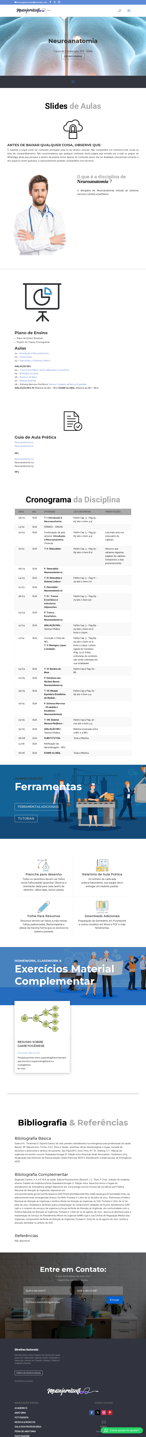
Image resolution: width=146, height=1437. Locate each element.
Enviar (115, 1300)
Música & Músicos (25, 1422)
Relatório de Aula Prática (88, 883)
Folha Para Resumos (58, 905)
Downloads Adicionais (88, 905)
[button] (122, 1430)
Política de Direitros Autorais (29, 1373)
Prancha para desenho (58, 883)
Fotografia (21, 1417)
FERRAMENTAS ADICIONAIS (39, 806)
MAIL (103, 1426)
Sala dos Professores (28, 1427)
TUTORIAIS (28, 818)
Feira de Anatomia (25, 1431)
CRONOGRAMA (73, 56)
